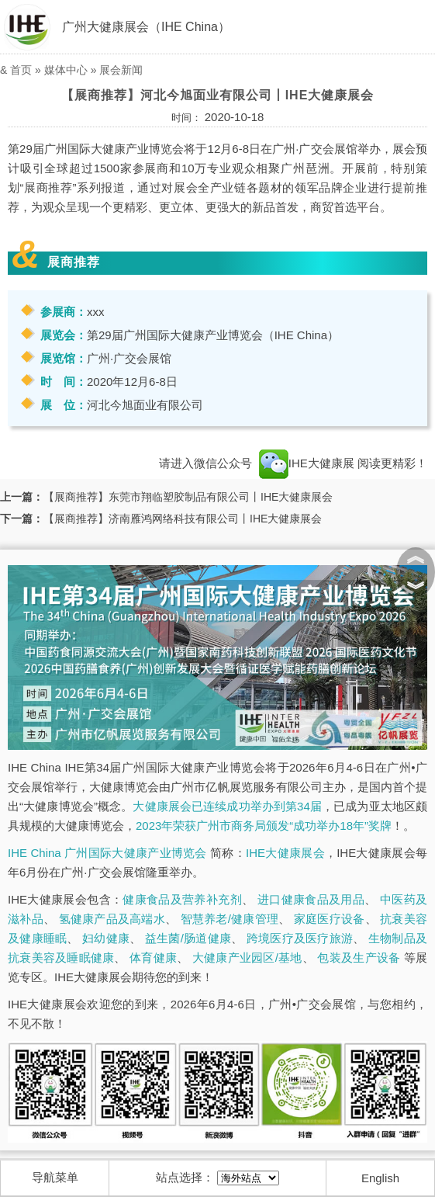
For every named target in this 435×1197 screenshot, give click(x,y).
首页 (21, 70)
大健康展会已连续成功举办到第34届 (227, 806)
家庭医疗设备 (329, 918)
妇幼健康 (105, 938)
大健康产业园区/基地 (247, 957)
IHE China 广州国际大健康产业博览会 (107, 852)
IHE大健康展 (306, 463)
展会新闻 (121, 70)
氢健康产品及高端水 (112, 918)
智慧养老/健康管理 (230, 918)
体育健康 (153, 957)
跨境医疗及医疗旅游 (300, 938)
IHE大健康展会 (285, 852)
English (380, 1178)
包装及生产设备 (358, 957)
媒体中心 (66, 70)
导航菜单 (55, 1177)
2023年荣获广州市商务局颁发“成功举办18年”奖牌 (264, 825)
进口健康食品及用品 (310, 899)
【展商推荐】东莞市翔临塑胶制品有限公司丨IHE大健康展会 (188, 497)
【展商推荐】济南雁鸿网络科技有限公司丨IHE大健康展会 (182, 518)
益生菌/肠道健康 (188, 938)
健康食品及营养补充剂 (182, 899)
